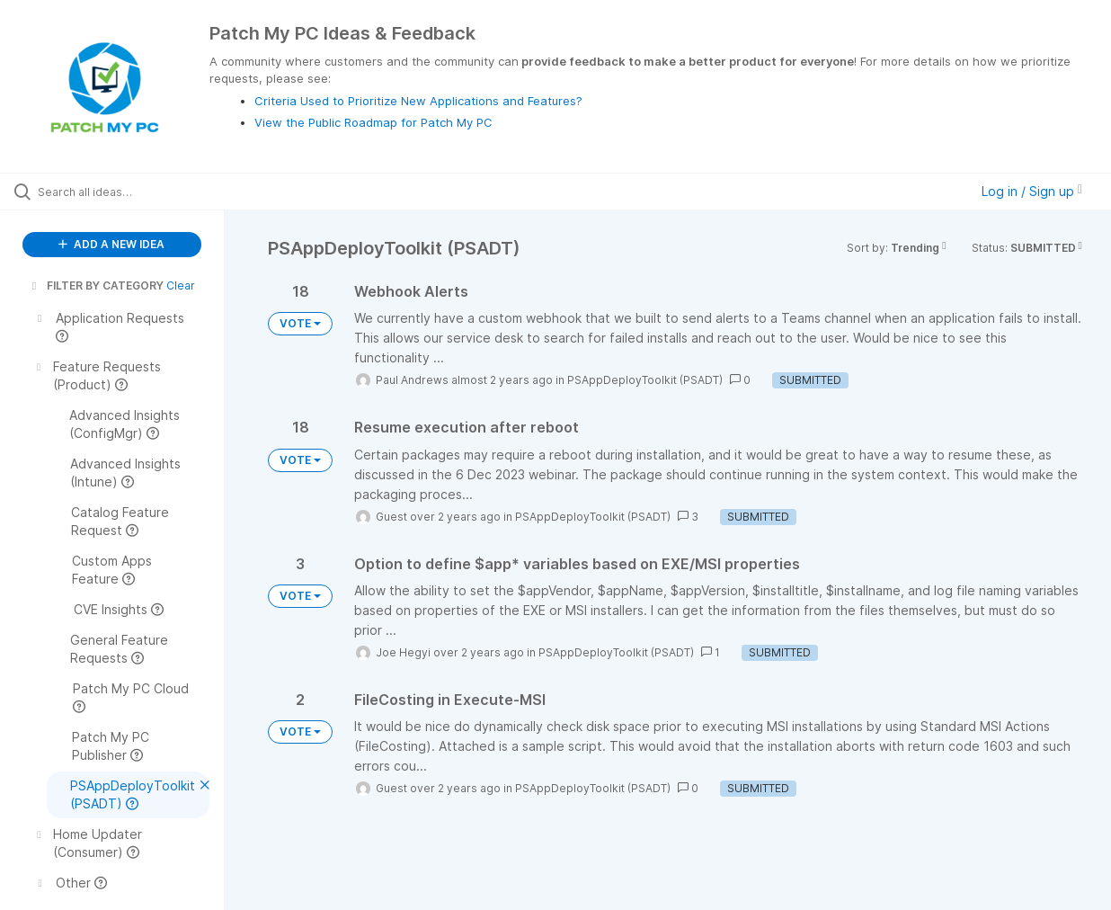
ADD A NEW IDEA (111, 244)
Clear (180, 285)
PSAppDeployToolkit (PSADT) (645, 380)
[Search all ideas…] (133, 191)
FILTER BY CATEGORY (96, 285)
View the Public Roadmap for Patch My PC (373, 122)
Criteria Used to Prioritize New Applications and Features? (418, 101)
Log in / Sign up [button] (1032, 191)
